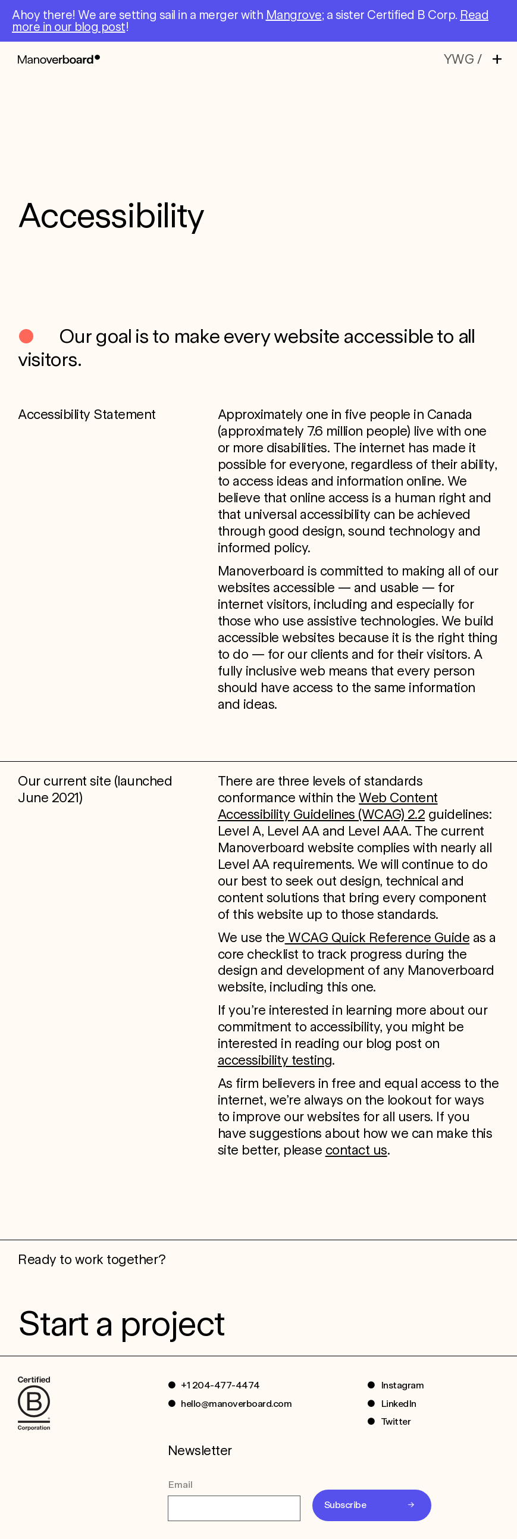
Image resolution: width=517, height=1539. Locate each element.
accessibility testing (275, 1060)
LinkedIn (398, 1403)
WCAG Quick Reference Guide (377, 937)
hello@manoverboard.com (236, 1403)
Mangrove (294, 15)
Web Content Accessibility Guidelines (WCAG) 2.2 (328, 806)
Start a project (121, 1323)
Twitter (396, 1421)
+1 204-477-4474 (220, 1385)
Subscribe (345, 1504)
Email (180, 1484)
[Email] (234, 1508)
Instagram (402, 1385)
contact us (356, 1150)
